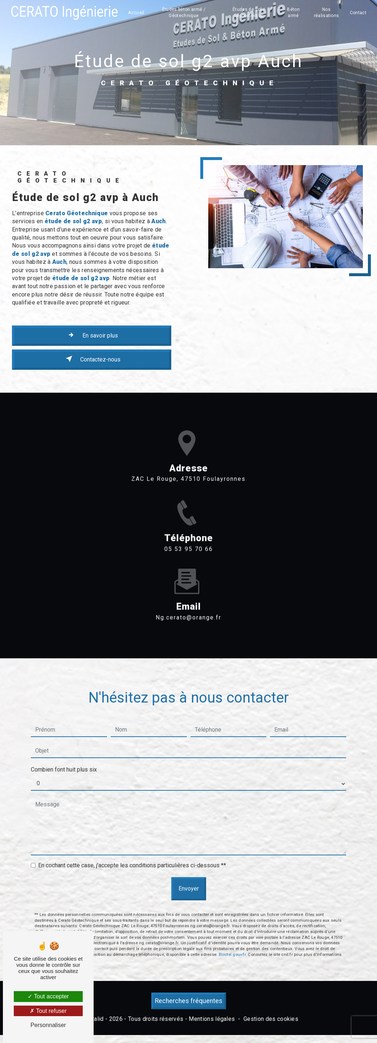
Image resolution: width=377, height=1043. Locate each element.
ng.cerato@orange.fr (188, 584)
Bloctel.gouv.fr (232, 921)
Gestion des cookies (270, 1018)
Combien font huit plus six (64, 736)
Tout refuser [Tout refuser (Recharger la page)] (48, 1011)
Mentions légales (212, 1018)
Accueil (136, 12)
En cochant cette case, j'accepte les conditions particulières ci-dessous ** (132, 832)
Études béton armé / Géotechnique (183, 12)
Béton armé (293, 12)
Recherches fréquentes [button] (188, 1001)
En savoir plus (91, 335)
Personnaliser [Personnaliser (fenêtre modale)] (48, 1025)
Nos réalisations (326, 12)
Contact (358, 12)
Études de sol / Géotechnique (249, 12)
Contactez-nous (91, 359)
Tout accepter (48, 996)
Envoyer (189, 855)
